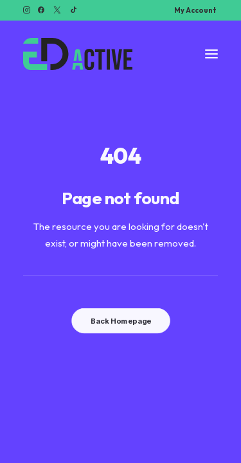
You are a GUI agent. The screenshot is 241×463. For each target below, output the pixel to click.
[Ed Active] (77, 54)
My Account (195, 10)
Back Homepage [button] (120, 321)
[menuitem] (195, 10)
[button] (26, 10)
